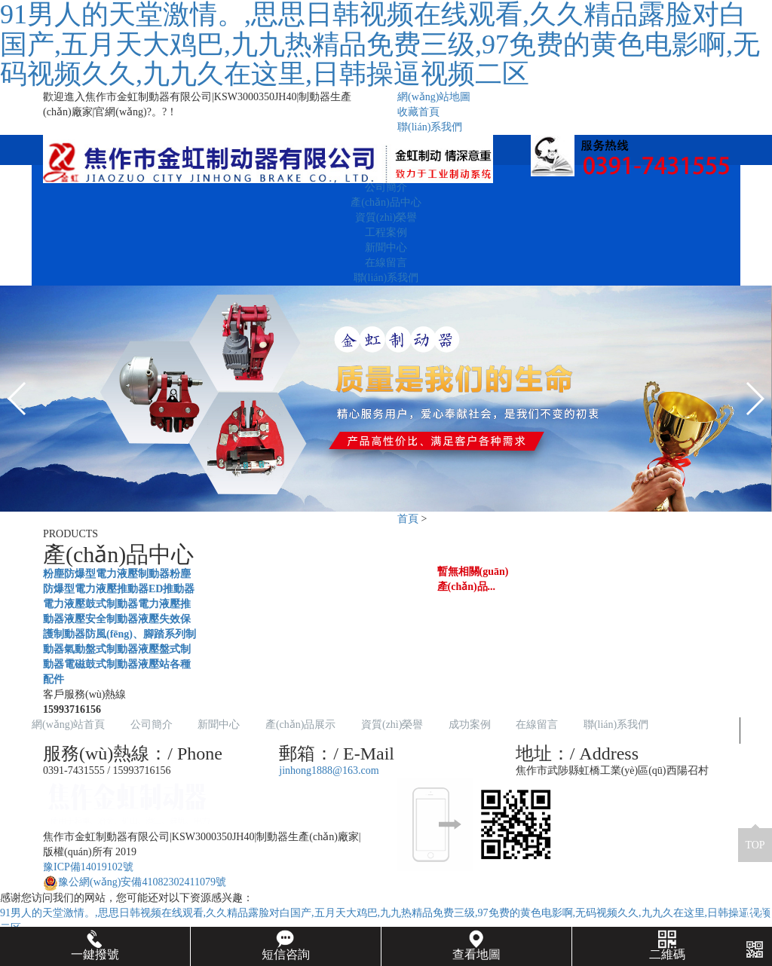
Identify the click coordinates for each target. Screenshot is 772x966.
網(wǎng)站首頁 (68, 724)
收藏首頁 (418, 112)
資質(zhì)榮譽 (386, 217)
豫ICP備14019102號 (88, 867)
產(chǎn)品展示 (300, 724)
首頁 (407, 518)
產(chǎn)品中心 (386, 202)
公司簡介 (386, 187)
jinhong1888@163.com (328, 770)
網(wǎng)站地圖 (433, 96)
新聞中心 (386, 247)
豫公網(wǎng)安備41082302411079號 (134, 882)
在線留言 (386, 262)
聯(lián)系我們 (429, 127)
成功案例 (470, 724)
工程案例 (386, 232)
